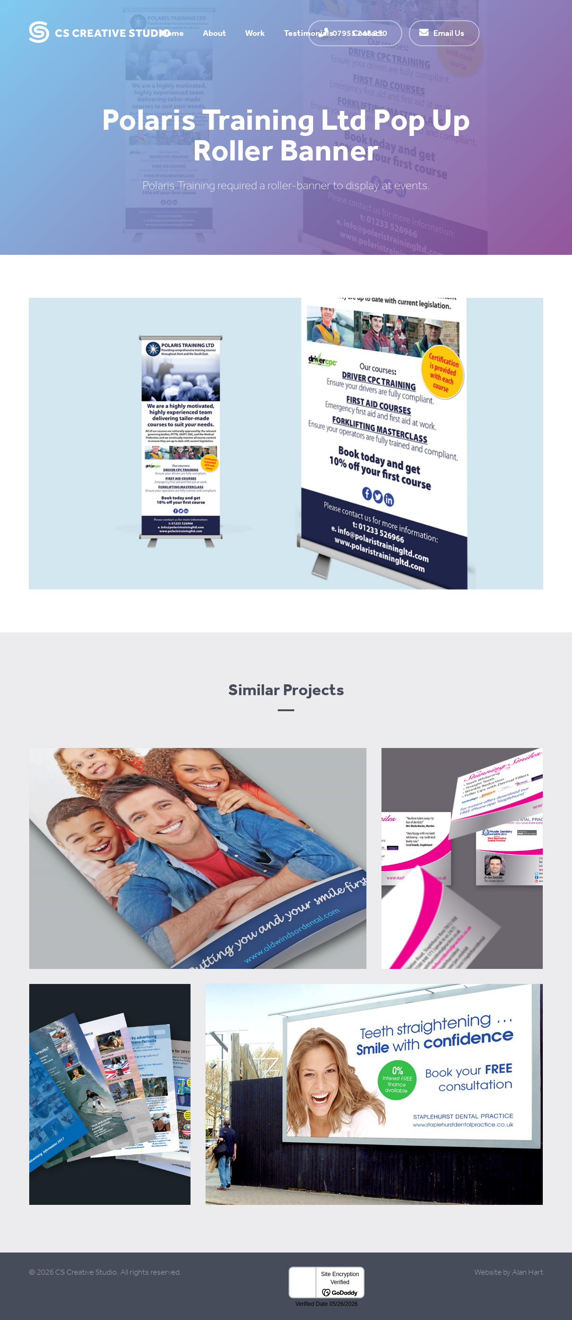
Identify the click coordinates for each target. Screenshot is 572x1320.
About (214, 32)
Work (255, 32)
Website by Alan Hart (508, 1272)
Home (172, 32)
